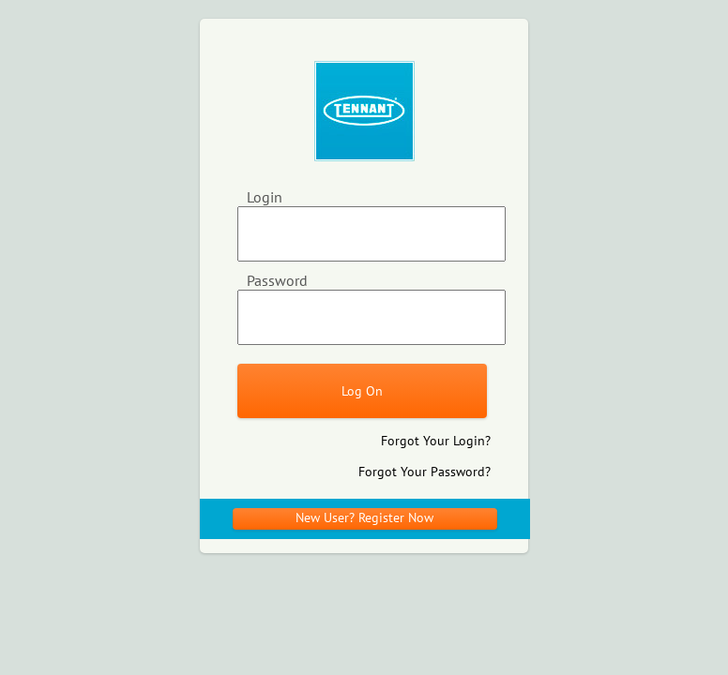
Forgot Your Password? (424, 471)
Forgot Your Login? (436, 440)
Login (264, 197)
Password (277, 280)
